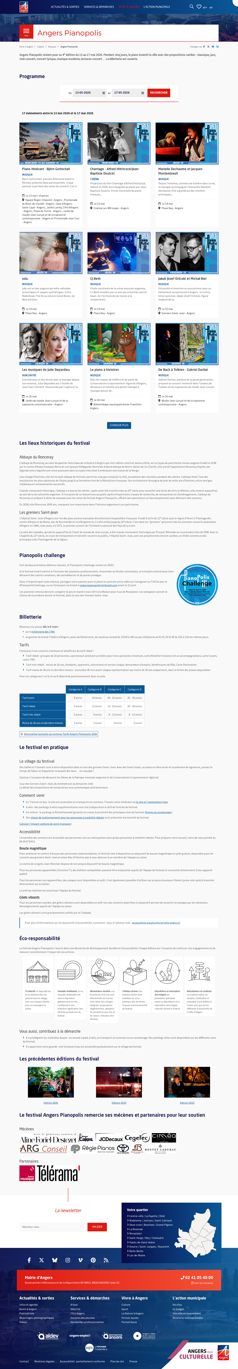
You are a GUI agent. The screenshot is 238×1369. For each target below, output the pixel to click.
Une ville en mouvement (187, 1313)
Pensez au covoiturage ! (158, 812)
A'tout (74, 1304)
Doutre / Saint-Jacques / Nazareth (148, 1246)
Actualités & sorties (65, 7)
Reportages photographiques (36, 1317)
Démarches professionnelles (87, 1322)
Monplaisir (134, 1233)
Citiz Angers (77, 1313)
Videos (23, 1322)
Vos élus (177, 1304)
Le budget (178, 1309)
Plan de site (117, 1361)
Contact (24, 1361)
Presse (133, 1361)
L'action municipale (157, 7)
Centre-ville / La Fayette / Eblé (146, 1215)
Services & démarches (99, 7)
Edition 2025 (51, 1102)
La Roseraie (135, 1229)
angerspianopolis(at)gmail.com (98, 585)
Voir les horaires (202, 1282)
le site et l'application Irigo (152, 801)
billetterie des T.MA (43, 631)
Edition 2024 (119, 1102)
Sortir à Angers (28, 1309)
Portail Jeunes (130, 1317)
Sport (125, 1309)
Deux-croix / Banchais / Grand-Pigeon (150, 1224)
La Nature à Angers (133, 1313)
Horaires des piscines (82, 1317)
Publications (26, 1313)
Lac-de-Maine (136, 1255)
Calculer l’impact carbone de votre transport (45, 823)
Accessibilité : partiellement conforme (82, 1361)
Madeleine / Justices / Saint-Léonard (149, 1220)
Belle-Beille (135, 1251)
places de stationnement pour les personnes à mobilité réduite (67, 817)
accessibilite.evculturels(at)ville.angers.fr (156, 922)
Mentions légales (44, 1361)
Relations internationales (188, 1317)
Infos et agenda (28, 1304)
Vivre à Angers (129, 7)
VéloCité (75, 1309)
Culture (126, 1304)
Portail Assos (129, 1322)
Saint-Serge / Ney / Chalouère (145, 1237)
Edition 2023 (187, 1102)
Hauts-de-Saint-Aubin (141, 1242)
